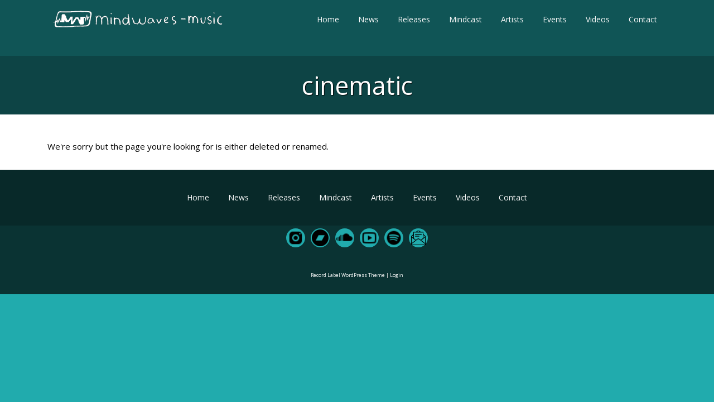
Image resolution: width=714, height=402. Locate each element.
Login (396, 275)
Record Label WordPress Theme (348, 275)
